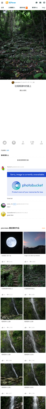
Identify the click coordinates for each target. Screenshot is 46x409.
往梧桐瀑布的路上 (29, 288)
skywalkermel (11, 212)
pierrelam (16, 82)
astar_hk (10, 204)
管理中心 (35, 7)
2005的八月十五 (6, 255)
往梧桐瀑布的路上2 (7, 288)
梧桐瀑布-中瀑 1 (29, 400)
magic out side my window (32, 255)
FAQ (43, 7)
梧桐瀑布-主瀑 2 (6, 387)
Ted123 (9, 167)
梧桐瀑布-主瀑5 (28, 321)
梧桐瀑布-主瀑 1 (29, 387)
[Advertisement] (23, 117)
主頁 (2, 7)
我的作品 (24, 8)
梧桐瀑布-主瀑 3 (29, 354)
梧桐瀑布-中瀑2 (6, 400)
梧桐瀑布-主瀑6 (6, 321)
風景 (8, 150)
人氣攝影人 (11, 7)
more (43, 228)
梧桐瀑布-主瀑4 (6, 354)
